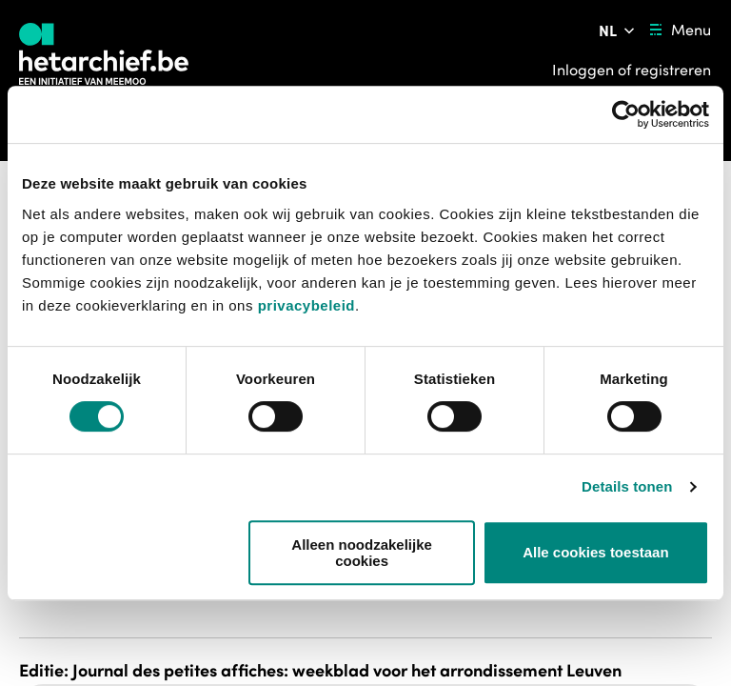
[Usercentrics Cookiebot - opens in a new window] (626, 114)
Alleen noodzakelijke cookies (361, 552)
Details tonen (627, 486)
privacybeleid (306, 305)
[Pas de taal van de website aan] (618, 30)
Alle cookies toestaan (595, 552)
